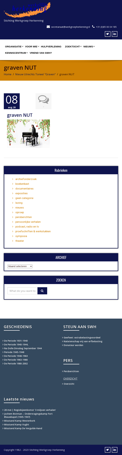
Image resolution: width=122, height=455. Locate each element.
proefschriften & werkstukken (33, 231)
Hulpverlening (51, 46)
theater (19, 240)
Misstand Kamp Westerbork (19, 420)
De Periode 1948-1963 (16, 355)
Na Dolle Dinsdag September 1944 (23, 348)
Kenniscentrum (16, 52)
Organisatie (14, 46)
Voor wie (32, 46)
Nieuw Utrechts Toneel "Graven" (35, 74)
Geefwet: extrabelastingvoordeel (82, 337)
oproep (19, 212)
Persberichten (71, 371)
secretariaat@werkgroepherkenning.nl (70, 26)
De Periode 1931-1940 (16, 340)
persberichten (23, 217)
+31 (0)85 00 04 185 (106, 26)
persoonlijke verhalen (28, 221)
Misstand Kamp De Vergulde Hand (23, 428)
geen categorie (24, 198)
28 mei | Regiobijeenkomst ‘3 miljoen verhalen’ (30, 409)
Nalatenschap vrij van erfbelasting (83, 341)
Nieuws (88, 46)
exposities (21, 193)
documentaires (24, 188)
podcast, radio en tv (27, 226)
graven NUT (20, 115)
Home (7, 74)
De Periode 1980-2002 (16, 363)
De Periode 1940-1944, (16, 344)
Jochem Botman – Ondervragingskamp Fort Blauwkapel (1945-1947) (28, 415)
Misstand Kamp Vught (16, 424)
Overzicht (69, 383)
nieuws (19, 207)
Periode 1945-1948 (14, 352)
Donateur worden (73, 345)
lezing (19, 202)
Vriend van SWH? (41, 52)
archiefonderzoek (26, 179)
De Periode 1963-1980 (16, 359)
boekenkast (22, 183)
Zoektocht (73, 46)
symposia (21, 236)
